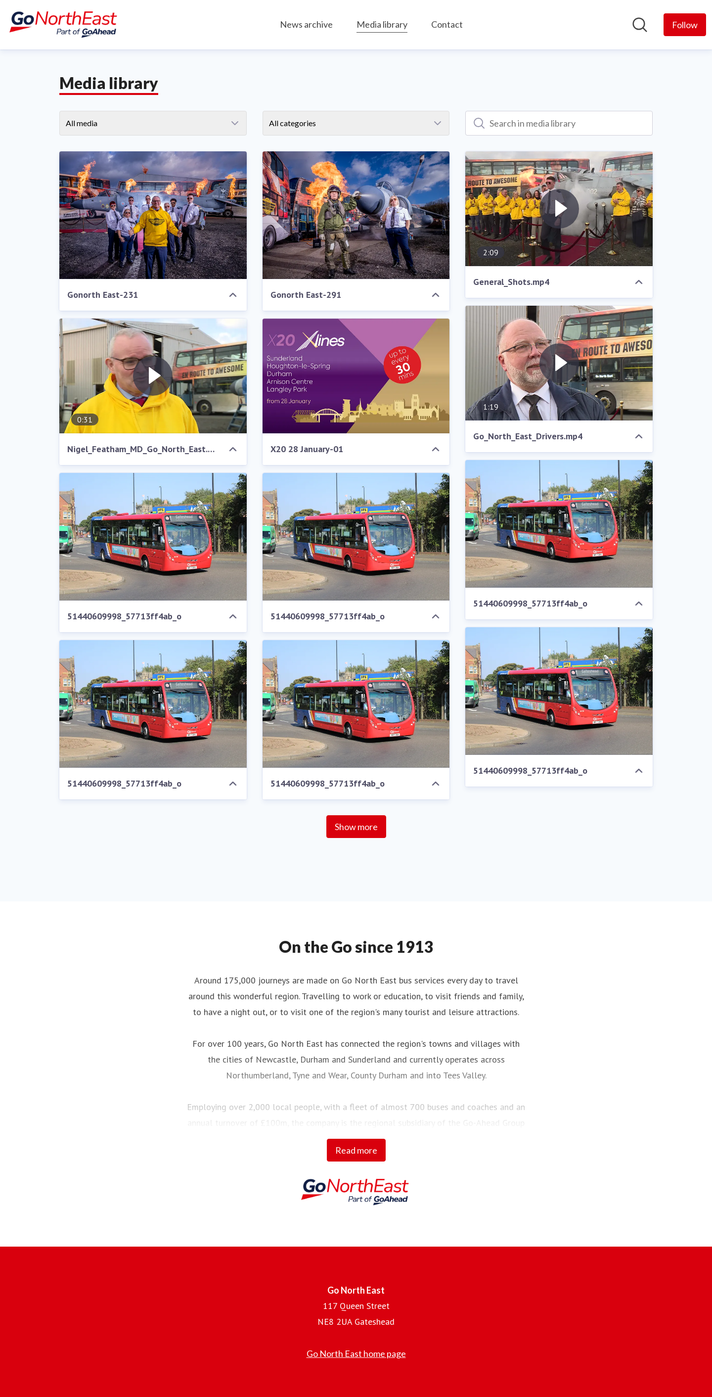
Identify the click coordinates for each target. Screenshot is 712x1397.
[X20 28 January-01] (356, 376)
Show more (356, 826)
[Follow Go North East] (685, 24)
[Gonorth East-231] (153, 215)
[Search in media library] (559, 123)
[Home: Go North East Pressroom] (64, 25)
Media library (381, 23)
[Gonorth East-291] (356, 215)
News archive (306, 24)
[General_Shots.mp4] (559, 208)
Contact (447, 24)
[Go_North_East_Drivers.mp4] (559, 363)
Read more (356, 1150)
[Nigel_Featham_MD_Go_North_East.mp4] (153, 376)
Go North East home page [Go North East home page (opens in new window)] (356, 1353)
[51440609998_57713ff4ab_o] (559, 524)
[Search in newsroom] (640, 25)
